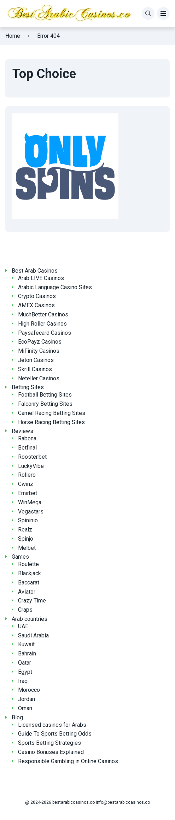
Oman (25, 708)
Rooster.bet (32, 456)
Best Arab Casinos (35, 270)
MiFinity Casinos (38, 350)
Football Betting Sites (45, 394)
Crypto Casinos (37, 296)
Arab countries (29, 619)
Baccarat (28, 582)
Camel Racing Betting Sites (51, 413)
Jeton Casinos (36, 360)
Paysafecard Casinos (44, 332)
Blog (17, 717)
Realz (25, 529)
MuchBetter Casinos (43, 314)
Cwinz (25, 484)
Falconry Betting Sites (45, 403)
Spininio (28, 520)
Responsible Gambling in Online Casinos (68, 761)
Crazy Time (32, 600)
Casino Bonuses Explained (51, 752)
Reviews (22, 431)
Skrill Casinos (35, 369)
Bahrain (27, 653)
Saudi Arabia (33, 635)
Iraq (23, 681)
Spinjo (25, 538)
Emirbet (27, 493)
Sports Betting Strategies (49, 742)
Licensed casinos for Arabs (52, 724)
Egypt (25, 672)
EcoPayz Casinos (40, 341)
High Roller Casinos (42, 323)
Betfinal (27, 447)
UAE (23, 626)
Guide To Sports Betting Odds (55, 733)
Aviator (26, 591)
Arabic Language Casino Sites (55, 287)
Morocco (29, 690)
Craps (25, 609)
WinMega (29, 502)
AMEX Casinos (36, 305)
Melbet (27, 548)
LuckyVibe (31, 466)
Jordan (26, 699)
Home (12, 35)
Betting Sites (28, 387)
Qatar (24, 662)
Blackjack (29, 573)
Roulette (28, 564)
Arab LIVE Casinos (41, 278)
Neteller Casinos (38, 378)
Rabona (27, 438)
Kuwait (26, 644)
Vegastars (30, 511)
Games (20, 556)
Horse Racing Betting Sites (51, 422)
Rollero (27, 474)
